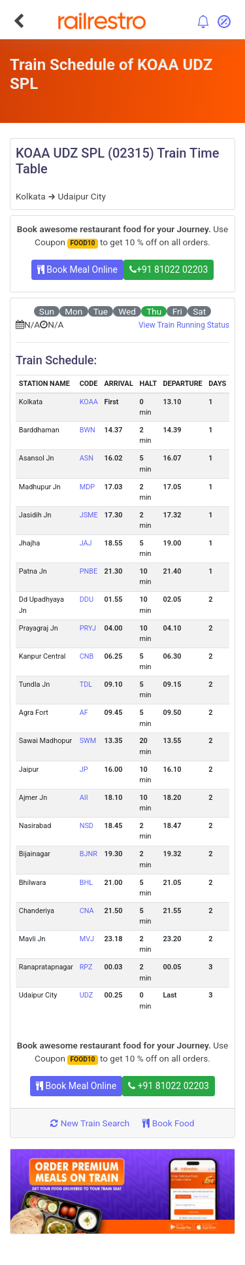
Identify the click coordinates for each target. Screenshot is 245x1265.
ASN (86, 458)
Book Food (168, 1123)
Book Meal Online (77, 269)
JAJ (86, 543)
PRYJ (88, 628)
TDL (86, 684)
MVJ (87, 939)
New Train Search (89, 1123)
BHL (86, 882)
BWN (87, 430)
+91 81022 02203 (168, 269)
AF (84, 712)
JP (84, 769)
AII (84, 797)
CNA (87, 911)
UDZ (86, 995)
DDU (86, 599)
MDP (87, 487)
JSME (89, 515)
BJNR (88, 854)
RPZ (86, 967)
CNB (87, 656)
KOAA (89, 402)
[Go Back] (18, 21)
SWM (88, 740)
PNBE (89, 571)
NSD (86, 826)
